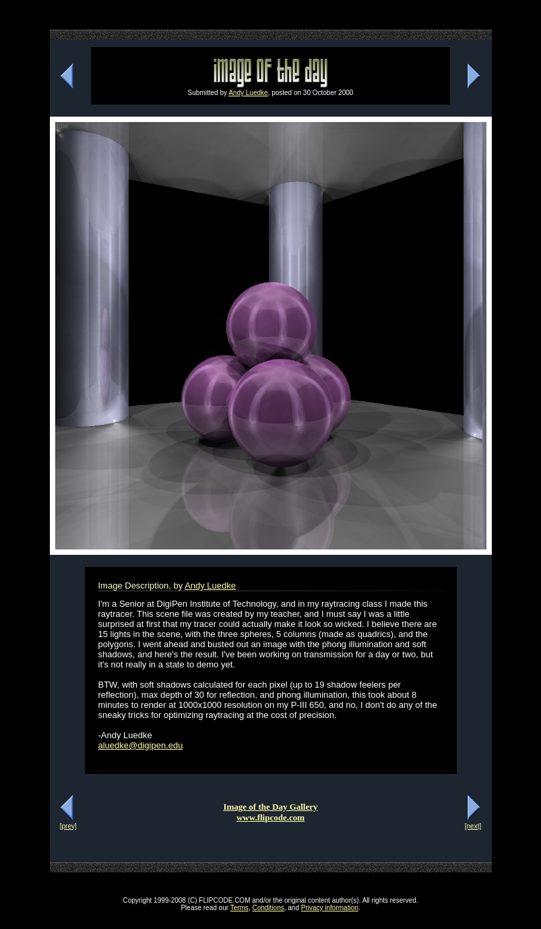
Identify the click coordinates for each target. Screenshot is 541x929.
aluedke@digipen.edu (140, 745)
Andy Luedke (247, 92)
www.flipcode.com (270, 817)
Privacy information (329, 907)
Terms (239, 907)
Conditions (268, 907)
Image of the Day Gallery (270, 807)
